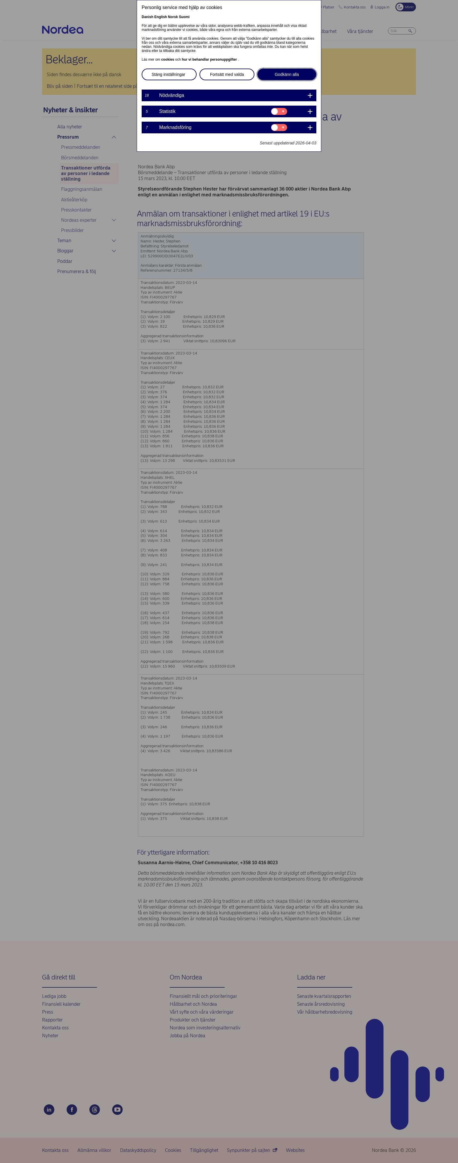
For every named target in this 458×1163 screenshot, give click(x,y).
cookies (168, 59)
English (160, 17)
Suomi (184, 17)
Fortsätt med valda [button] (227, 74)
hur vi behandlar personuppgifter (210, 59)
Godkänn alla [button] (287, 74)
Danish (147, 17)
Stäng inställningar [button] (168, 74)
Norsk (173, 17)
